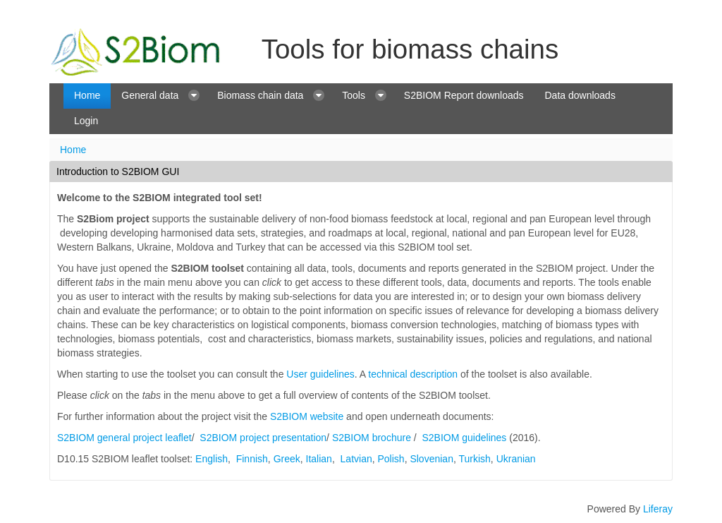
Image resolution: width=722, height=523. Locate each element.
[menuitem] (87, 96)
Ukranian (516, 458)
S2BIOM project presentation (263, 437)
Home (73, 149)
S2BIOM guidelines (464, 437)
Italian (319, 458)
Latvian (356, 458)
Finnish (252, 458)
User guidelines (320, 374)
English (211, 458)
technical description (413, 374)
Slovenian (431, 458)
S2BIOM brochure (371, 437)
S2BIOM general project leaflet (124, 437)
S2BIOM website (306, 416)
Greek (287, 458)
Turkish (474, 458)
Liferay (658, 509)
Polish (391, 458)
